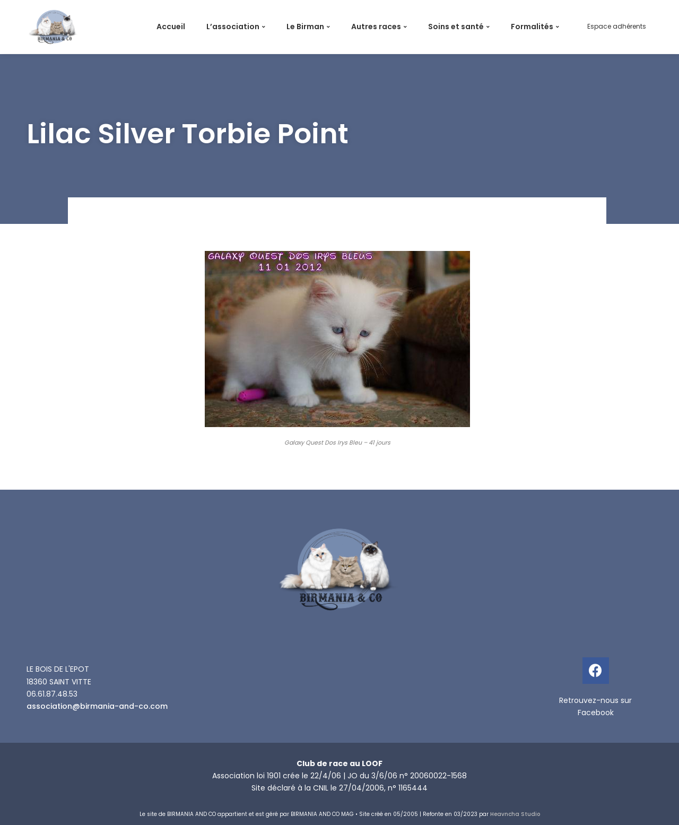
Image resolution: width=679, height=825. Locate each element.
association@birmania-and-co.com (97, 706)
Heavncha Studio (515, 814)
